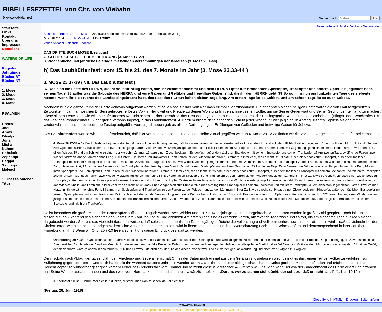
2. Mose (8, 94)
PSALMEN (11, 113)
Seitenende (371, 26)
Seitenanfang (370, 299)
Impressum (11, 44)
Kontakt (9, 36)
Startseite (10, 28)
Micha (7, 144)
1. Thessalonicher (17, 179)
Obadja (8, 136)
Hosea (7, 124)
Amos (7, 132)
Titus (6, 183)
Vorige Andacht (54, 43)
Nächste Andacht (79, 43)
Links (6, 32)
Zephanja (10, 157)
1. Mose (8, 90)
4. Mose (8, 103)
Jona (6, 140)
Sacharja (9, 165)
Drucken (354, 26)
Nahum (8, 148)
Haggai (8, 161)
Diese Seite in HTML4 (331, 26)
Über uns (10, 40)
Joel (5, 128)
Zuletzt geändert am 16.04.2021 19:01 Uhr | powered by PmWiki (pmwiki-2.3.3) (191, 310)
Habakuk (9, 153)
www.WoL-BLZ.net (192, 305)
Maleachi (9, 169)
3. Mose (8, 99)
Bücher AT (67, 34)
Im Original (81, 38)
